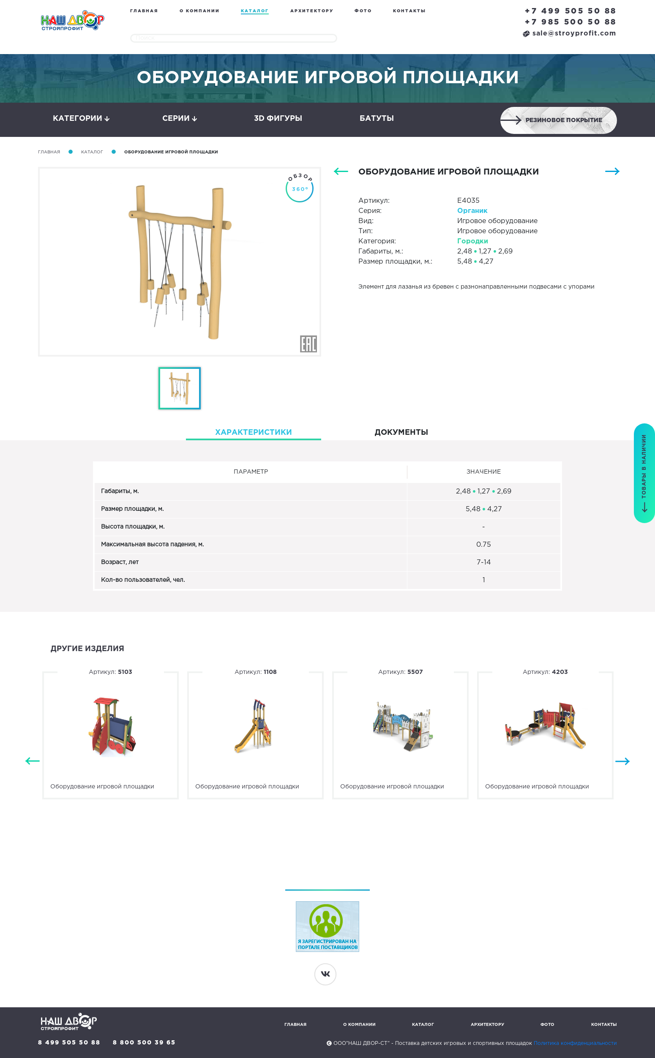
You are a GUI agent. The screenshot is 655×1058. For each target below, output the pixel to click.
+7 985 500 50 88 (571, 22)
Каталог (255, 11)
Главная (144, 11)
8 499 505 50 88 (69, 1042)
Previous (32, 762)
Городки (472, 241)
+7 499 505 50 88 (571, 11)
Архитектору (311, 11)
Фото (363, 11)
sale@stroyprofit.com (569, 33)
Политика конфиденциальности (575, 1043)
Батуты (377, 118)
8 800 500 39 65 (144, 1042)
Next (622, 762)
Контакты (409, 11)
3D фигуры (278, 118)
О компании (200, 11)
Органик (472, 211)
